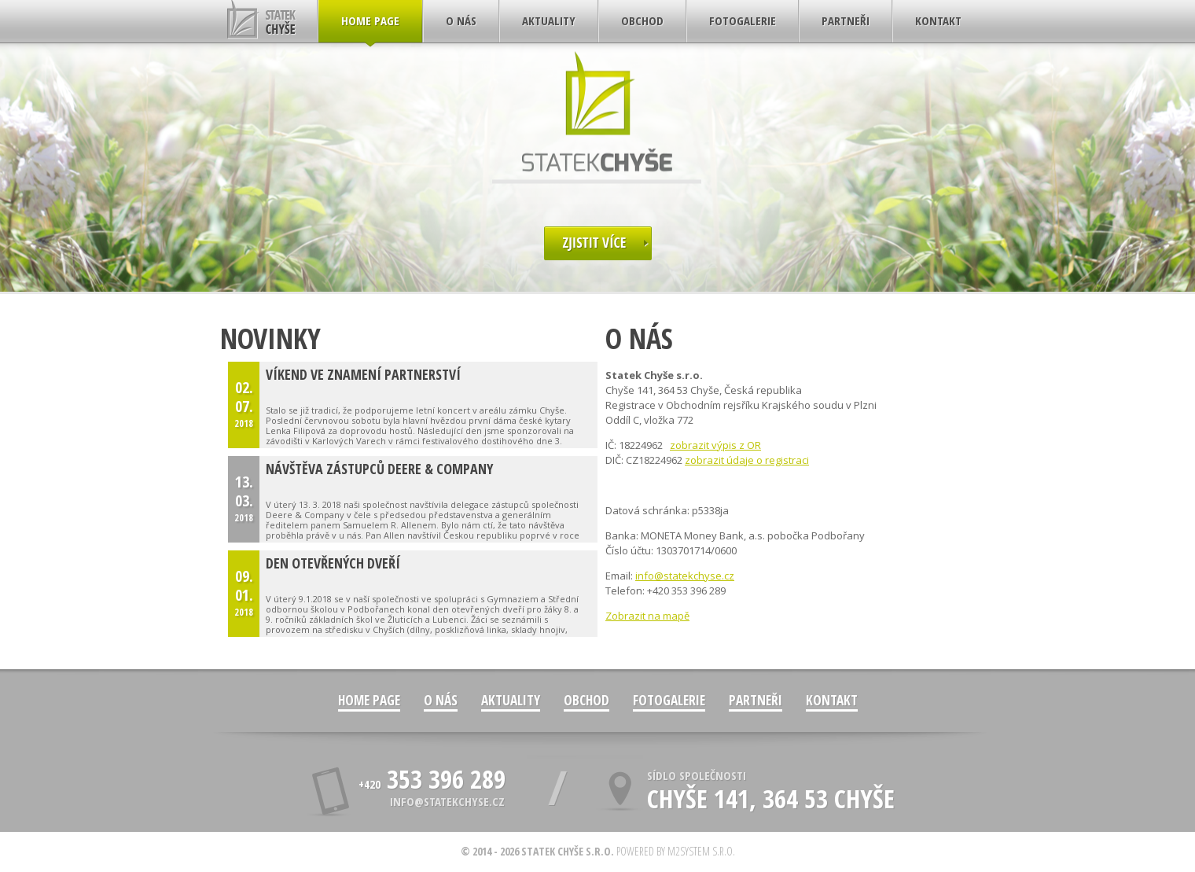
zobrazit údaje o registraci (747, 460)
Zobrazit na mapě (647, 616)
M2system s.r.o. (701, 851)
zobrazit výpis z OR (715, 445)
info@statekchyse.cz (684, 575)
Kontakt (832, 699)
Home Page (369, 699)
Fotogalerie (669, 699)
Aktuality (510, 699)
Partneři (755, 699)
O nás (441, 699)
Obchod (586, 699)
